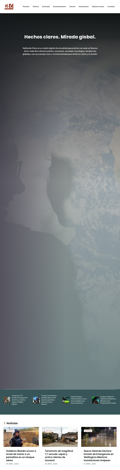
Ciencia (72, 6)
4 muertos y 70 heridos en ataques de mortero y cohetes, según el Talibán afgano (19, 400)
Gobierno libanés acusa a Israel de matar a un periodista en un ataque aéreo (21, 455)
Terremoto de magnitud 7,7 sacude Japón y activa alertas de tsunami (59, 455)
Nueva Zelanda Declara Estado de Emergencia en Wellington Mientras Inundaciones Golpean (98, 455)
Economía (46, 6)
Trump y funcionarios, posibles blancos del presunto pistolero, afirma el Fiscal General (49, 400)
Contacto (111, 6)
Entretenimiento (59, 6)
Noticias (26, 6)
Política (36, 6)
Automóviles (84, 6)
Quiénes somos (98, 6)
